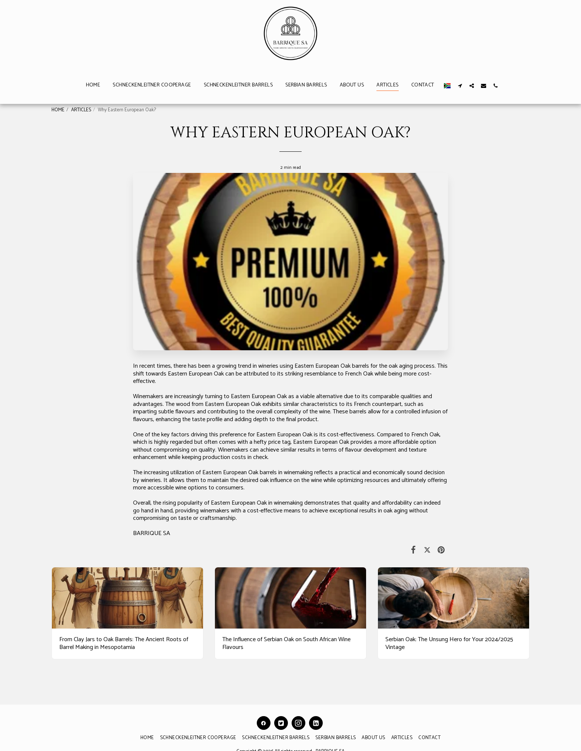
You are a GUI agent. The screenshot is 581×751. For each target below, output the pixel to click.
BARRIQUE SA (151, 533)
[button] (459, 85)
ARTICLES (81, 110)
